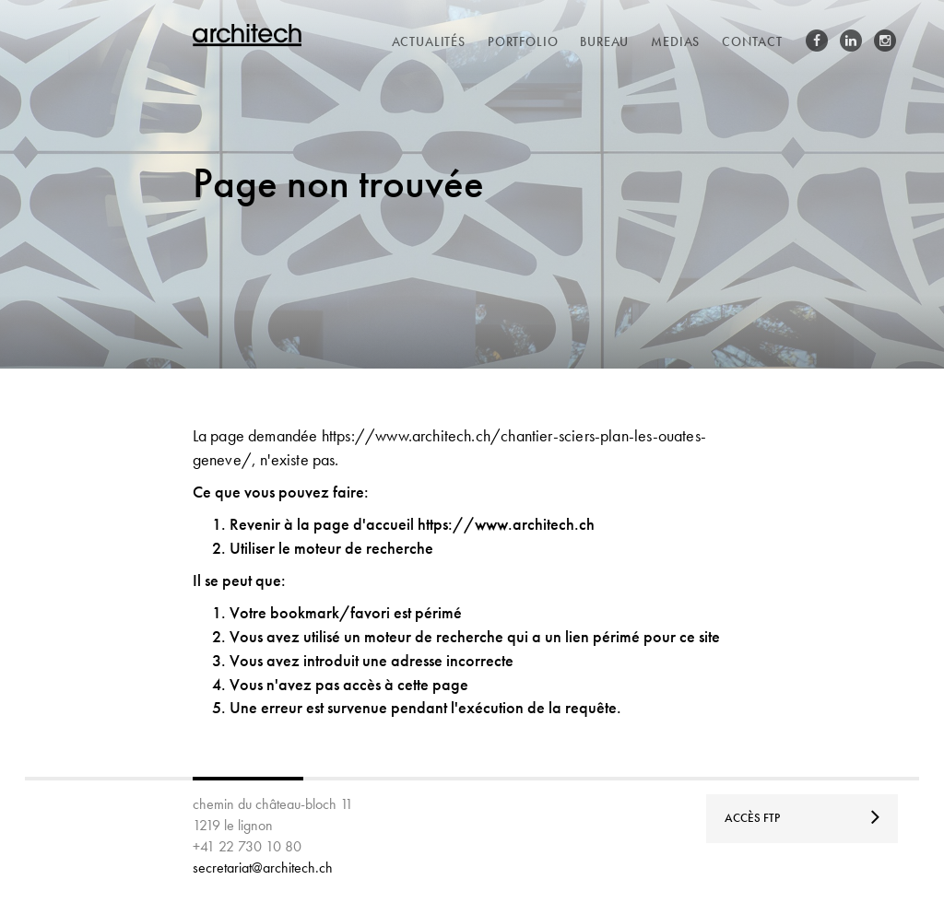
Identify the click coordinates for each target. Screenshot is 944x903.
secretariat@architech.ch (263, 867)
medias (675, 41)
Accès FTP (802, 816)
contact (752, 41)
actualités (429, 41)
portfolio (523, 41)
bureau (604, 41)
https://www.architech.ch (506, 523)
